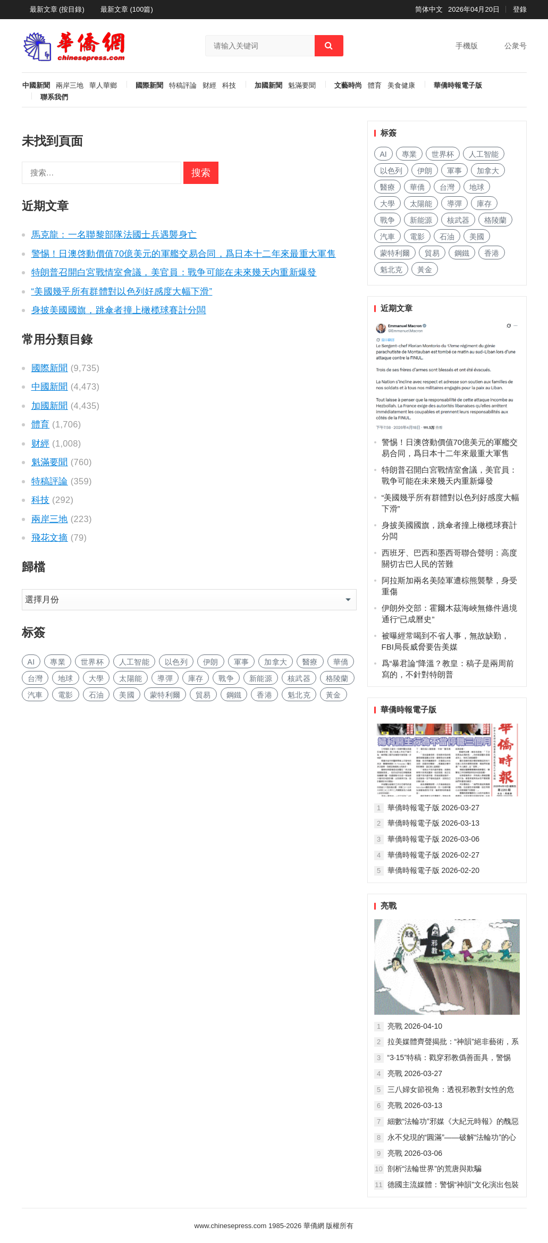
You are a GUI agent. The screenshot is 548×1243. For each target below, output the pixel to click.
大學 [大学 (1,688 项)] (96, 678)
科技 (229, 85)
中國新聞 (36, 85)
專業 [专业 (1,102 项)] (57, 662)
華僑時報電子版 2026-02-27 (433, 855)
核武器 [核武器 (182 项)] (299, 678)
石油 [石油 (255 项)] (96, 695)
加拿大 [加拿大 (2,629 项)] (275, 662)
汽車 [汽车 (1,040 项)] (35, 695)
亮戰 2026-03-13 (415, 1105)
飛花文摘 (49, 537)
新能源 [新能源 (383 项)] (260, 678)
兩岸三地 (69, 85)
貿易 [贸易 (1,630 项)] (203, 695)
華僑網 (312, 1226)
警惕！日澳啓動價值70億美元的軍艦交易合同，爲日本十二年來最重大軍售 (183, 253)
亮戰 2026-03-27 (415, 1073)
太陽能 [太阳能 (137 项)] (130, 678)
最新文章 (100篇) (126, 9)
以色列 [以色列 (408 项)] (176, 662)
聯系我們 (54, 97)
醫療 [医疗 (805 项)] (310, 662)
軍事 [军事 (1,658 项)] (241, 662)
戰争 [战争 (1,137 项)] (226, 678)
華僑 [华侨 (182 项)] (341, 662)
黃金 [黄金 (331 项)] (333, 695)
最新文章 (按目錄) (57, 9)
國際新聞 (149, 85)
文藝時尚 (348, 85)
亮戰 (389, 905)
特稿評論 (183, 85)
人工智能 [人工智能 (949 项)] (134, 662)
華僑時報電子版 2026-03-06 (433, 839)
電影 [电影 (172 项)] (65, 695)
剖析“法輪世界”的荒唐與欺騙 (434, 1168)
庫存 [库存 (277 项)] (196, 678)
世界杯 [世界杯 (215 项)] (92, 662)
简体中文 (429, 9)
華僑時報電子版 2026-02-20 (433, 870)
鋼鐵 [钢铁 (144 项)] (234, 695)
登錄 (520, 9)
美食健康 (401, 85)
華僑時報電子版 (458, 85)
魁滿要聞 (302, 85)
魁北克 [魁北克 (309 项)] (299, 695)
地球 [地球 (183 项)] (65, 678)
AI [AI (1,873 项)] (31, 662)
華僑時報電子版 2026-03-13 (433, 823)
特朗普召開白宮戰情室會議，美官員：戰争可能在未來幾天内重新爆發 (174, 272)
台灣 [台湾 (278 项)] (35, 678)
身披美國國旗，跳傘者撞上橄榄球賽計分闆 (118, 310)
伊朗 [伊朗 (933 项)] (210, 662)
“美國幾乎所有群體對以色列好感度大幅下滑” (122, 291)
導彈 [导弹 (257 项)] (165, 678)
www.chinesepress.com (231, 1226)
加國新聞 (268, 85)
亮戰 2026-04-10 (415, 1026)
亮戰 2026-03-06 (415, 1153)
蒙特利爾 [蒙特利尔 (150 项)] (165, 695)
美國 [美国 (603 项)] (126, 695)
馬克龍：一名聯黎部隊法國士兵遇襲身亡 (114, 234)
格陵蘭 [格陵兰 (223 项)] (337, 678)
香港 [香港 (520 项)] (264, 695)
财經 (209, 85)
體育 (375, 85)
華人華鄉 (103, 85)
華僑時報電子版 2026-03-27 (433, 807)
